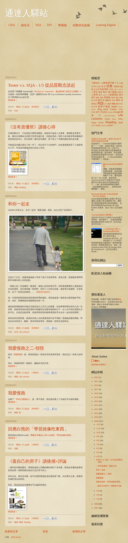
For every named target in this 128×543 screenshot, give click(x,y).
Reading (22, 187)
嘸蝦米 (108, 100)
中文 (117, 83)
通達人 (97, 361)
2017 (96, 389)
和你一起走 (19, 203)
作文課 (96, 89)
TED (93, 125)
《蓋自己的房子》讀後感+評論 (37, 461)
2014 (96, 401)
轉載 (113, 104)
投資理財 (104, 89)
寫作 (113, 100)
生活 (16, 332)
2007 (96, 508)
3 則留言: (35, 445)
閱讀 (16, 187)
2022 (96, 377)
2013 (96, 405)
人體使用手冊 (107, 83)
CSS (93, 112)
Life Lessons (24, 332)
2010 (96, 417)
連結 (119, 299)
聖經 (113, 97)
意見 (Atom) (16, 537)
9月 (98, 436)
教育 (100, 95)
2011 (96, 413)
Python (101, 122)
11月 (98, 428)
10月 (98, 432)
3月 (98, 491)
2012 (96, 409)
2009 (96, 421)
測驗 (101, 97)
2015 (96, 397)
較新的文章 (11, 531)
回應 (16, 448)
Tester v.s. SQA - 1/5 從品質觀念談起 (41, 85)
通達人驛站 (26, 13)
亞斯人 (116, 89)
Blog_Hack (103, 109)
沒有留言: (35, 107)
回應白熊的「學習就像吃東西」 (38, 429)
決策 (111, 89)
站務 (119, 92)
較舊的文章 (79, 531)
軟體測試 (114, 94)
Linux (107, 119)
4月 (98, 456)
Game (110, 112)
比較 (99, 86)
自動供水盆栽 (81, 25)
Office (120, 119)
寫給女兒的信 (43, 292)
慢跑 (16, 377)
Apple (114, 106)
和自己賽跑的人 (23, 399)
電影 (117, 97)
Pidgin (94, 122)
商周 (95, 94)
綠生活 (25, 25)
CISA (11, 24)
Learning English (106, 24)
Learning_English (109, 115)
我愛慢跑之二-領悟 (26, 348)
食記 (105, 92)
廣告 (118, 100)
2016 (96, 393)
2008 (96, 504)
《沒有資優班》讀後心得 (32, 127)
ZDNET (110, 125)
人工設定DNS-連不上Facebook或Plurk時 (112, 230)
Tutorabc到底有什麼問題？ (102, 215)
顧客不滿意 (104, 106)
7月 (98, 444)
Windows (104, 125)
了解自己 (95, 83)
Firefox (104, 112)
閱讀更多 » (12, 100)
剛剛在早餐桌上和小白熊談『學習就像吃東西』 (52, 435)
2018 (96, 385)
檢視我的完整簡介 (98, 364)
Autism (93, 109)
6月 (98, 448)
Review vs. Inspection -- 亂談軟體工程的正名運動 (56, 91)
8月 (98, 440)
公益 (121, 83)
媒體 (97, 97)
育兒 (95, 92)
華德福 (62, 25)
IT (100, 115)
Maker (114, 119)
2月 (98, 495)
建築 (16, 522)
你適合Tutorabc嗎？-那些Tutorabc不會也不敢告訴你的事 (106, 140)
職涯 (109, 104)
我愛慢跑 (18, 354)
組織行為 (106, 95)
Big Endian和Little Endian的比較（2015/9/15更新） (104, 195)
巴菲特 (94, 86)
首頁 (45, 531)
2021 (96, 381)
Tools (97, 125)
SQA (38, 24)
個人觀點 (112, 92)
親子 (105, 104)
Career (113, 109)
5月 (98, 452)
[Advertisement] (64, 52)
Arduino (120, 107)
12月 (98, 424)
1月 (98, 499)
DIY (49, 24)
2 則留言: (35, 373)
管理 (95, 100)
